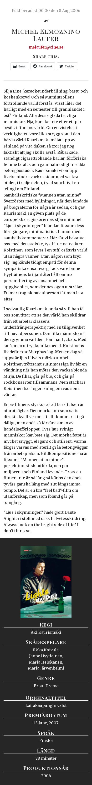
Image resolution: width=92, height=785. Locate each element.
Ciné (15, 8)
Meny (82, 8)
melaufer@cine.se (46, 47)
